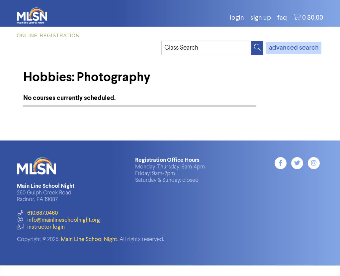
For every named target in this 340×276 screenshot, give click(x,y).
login (237, 18)
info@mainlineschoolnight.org (58, 220)
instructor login (41, 227)
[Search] (257, 48)
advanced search (294, 48)
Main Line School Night (89, 239)
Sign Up (260, 18)
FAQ (282, 18)
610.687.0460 (37, 213)
